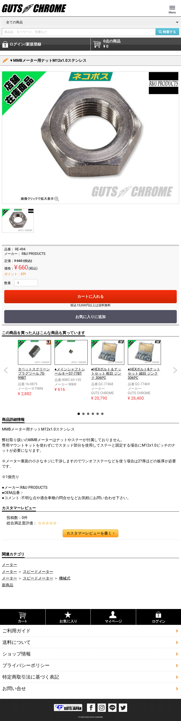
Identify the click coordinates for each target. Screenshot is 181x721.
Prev (5, 370)
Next (175, 370)
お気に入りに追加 (90, 317)
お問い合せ (14, 688)
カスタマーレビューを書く (90, 533)
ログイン (25, 44)
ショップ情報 (16, 654)
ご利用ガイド (16, 631)
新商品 (7, 585)
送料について (16, 642)
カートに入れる (90, 296)
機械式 (64, 578)
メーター (9, 565)
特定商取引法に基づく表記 (30, 677)
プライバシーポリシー (26, 665)
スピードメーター (38, 571)
